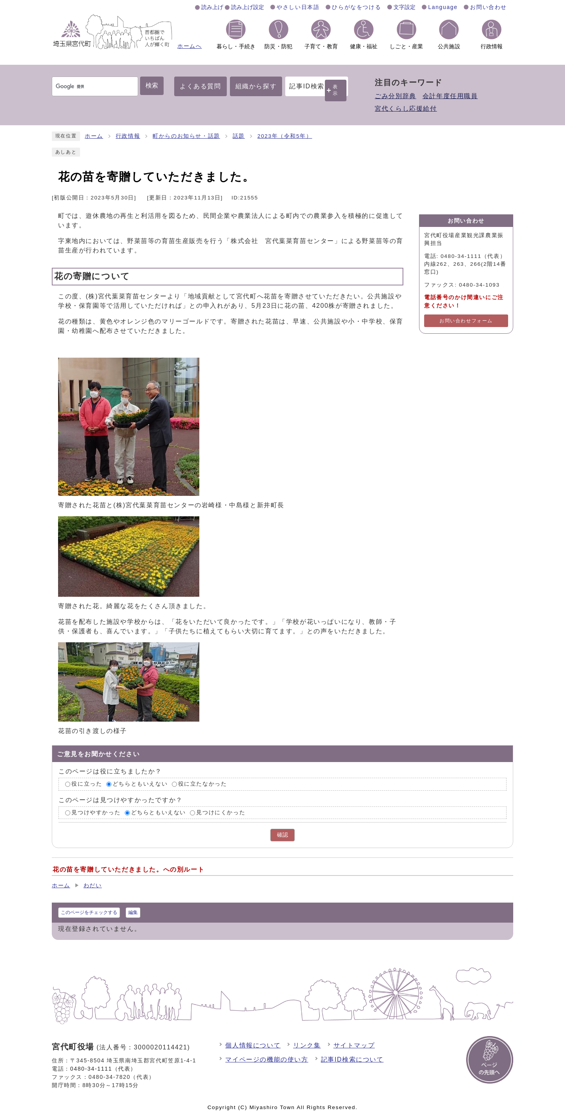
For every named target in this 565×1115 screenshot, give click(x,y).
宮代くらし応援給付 (406, 108)
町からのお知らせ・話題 (186, 136)
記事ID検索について (352, 1059)
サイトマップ (354, 1045)
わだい (93, 885)
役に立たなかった (202, 784)
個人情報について (253, 1045)
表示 (335, 90)
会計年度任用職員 (450, 96)
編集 (133, 912)
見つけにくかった (220, 812)
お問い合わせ (488, 7)
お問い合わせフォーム (466, 320)
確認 (282, 835)
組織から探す (256, 86)
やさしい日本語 (298, 7)
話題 (239, 136)
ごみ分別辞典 (395, 96)
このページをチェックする (89, 912)
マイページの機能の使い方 (266, 1059)
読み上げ (212, 7)
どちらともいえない (140, 784)
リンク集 (307, 1045)
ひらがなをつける (356, 7)
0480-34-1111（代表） (103, 1069)
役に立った (86, 784)
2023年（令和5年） (284, 136)
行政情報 (128, 136)
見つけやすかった (95, 812)
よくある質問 (200, 86)
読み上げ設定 (247, 7)
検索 (152, 85)
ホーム (94, 136)
